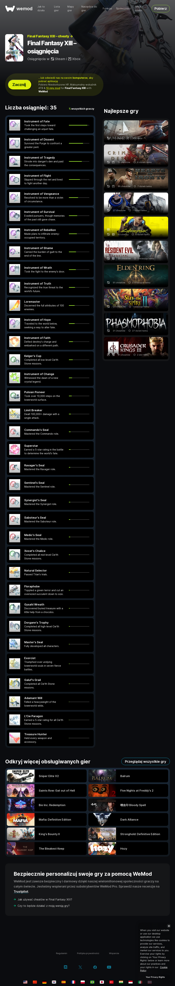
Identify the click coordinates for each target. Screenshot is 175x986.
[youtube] (109, 967)
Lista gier (57, 8)
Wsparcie (114, 953)
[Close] (169, 926)
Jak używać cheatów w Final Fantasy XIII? (45, 899)
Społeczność (123, 8)
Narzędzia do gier (89, 8)
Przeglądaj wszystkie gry (145, 761)
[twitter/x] (80, 967)
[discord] (65, 967)
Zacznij (19, 84)
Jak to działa (41, 8)
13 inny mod (53, 88)
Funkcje (107, 8)
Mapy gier (70, 8)
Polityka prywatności (88, 953)
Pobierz (160, 8)
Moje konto (138, 8)
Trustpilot (21, 891)
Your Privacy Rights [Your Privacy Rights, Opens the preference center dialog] (155, 977)
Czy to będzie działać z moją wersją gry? (44, 905)
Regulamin (61, 953)
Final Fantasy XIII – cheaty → (50, 36)
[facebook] (95, 968)
